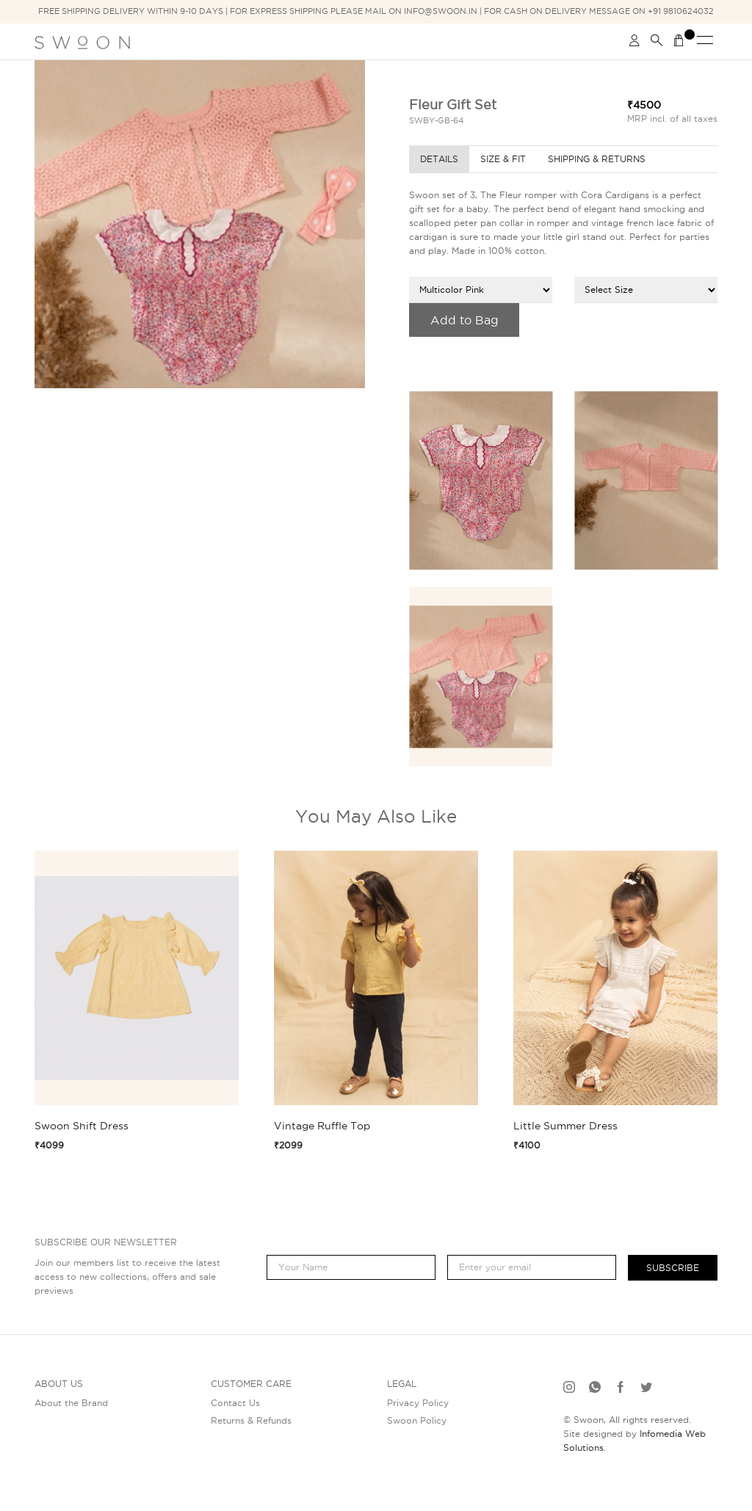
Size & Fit (503, 159)
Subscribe (672, 1267)
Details (439, 159)
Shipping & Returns (597, 159)
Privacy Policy (418, 1403)
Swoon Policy (416, 1420)
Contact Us (235, 1403)
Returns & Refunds (251, 1420)
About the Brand (71, 1403)
